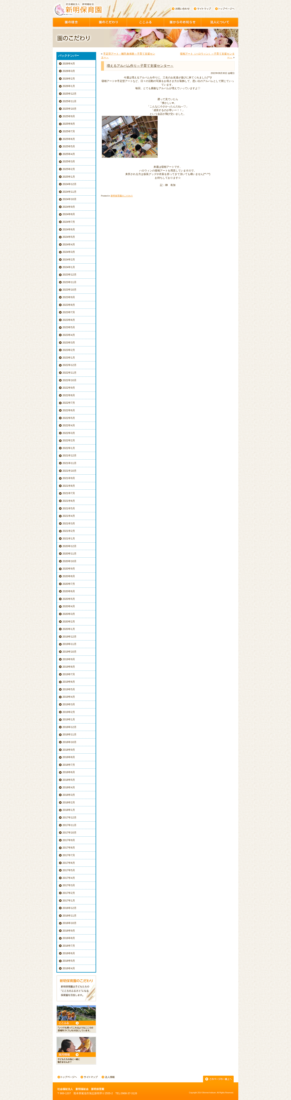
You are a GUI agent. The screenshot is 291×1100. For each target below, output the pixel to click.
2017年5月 (69, 870)
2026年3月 (69, 70)
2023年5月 (69, 327)
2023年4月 (69, 334)
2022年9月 (69, 387)
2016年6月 (69, 953)
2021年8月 (69, 485)
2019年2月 (69, 711)
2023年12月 (69, 274)
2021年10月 (69, 470)
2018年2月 (69, 802)
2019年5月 (69, 689)
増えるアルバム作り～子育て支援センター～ (140, 66)
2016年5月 (69, 960)
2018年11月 (69, 734)
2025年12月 (69, 93)
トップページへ (224, 9)
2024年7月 (69, 221)
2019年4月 (69, 696)
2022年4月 (69, 425)
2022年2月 (69, 440)
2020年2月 (69, 621)
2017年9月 (69, 840)
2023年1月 (69, 357)
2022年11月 (69, 372)
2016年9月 (69, 930)
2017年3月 (69, 885)
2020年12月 (69, 546)
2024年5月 (69, 236)
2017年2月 (69, 892)
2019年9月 (69, 659)
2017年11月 (69, 825)
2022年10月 (69, 380)
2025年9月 (69, 116)
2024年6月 (69, 229)
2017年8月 (69, 847)
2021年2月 (69, 530)
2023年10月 (69, 289)
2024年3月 (69, 251)
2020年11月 (69, 553)
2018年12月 (69, 727)
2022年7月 (69, 402)
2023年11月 (69, 282)
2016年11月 (69, 915)
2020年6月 (69, 591)
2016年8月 (69, 938)
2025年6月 (69, 138)
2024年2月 (69, 259)
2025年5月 (69, 146)
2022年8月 (69, 395)
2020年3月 (69, 613)
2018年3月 (69, 794)
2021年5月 (69, 508)
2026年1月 (69, 86)
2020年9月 (69, 568)
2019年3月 (69, 704)
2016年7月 (69, 945)
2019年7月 (69, 674)
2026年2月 (69, 78)
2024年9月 (69, 206)
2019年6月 (69, 681)
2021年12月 (69, 455)
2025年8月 (69, 123)
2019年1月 (69, 719)
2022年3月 (69, 432)
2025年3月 (69, 161)
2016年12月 (69, 907)
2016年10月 (69, 922)
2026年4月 (69, 63)
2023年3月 (69, 342)
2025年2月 (69, 169)
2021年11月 (69, 463)
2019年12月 (69, 636)
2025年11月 (69, 101)
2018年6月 (69, 772)
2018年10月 (69, 742)
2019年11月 (69, 644)
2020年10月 (69, 561)
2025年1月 (69, 176)
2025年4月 (69, 153)
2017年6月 (69, 862)
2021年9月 (69, 478)
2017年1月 (69, 900)
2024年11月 (69, 191)
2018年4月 (69, 787)
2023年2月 (69, 349)
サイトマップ (202, 9)
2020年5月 (69, 598)
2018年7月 (69, 764)
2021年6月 (69, 500)
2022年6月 (69, 410)
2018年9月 (69, 749)
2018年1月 (69, 809)
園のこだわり (108, 22)
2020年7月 (69, 583)
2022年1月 (69, 448)
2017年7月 (69, 855)
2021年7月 (69, 493)
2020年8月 (69, 576)
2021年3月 (69, 523)
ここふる (145, 22)
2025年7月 (69, 131)
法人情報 (108, 1077)
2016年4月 (69, 968)
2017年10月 (69, 832)
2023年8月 (69, 304)
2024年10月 (69, 199)
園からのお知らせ (182, 22)
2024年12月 (69, 184)
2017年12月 (69, 817)
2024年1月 (69, 267)
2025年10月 (69, 108)
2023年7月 (69, 312)
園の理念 (71, 22)
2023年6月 (69, 319)
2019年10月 (69, 651)
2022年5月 (69, 417)
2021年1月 (69, 538)
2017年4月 (69, 877)
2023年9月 (69, 297)
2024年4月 (69, 244)
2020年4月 (69, 606)
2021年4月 (69, 515)
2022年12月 (69, 365)
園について (219, 22)
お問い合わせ (180, 9)
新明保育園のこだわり (122, 195)
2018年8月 (69, 757)
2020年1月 (69, 628)
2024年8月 (69, 214)
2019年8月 (69, 666)
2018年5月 (69, 779)
